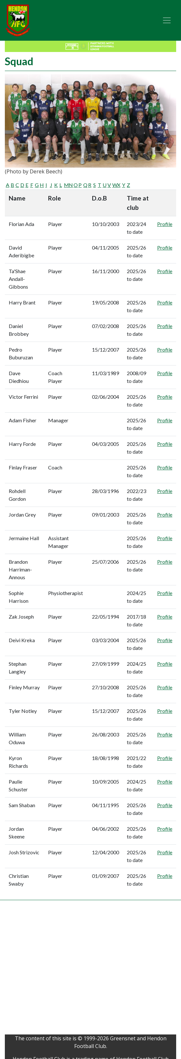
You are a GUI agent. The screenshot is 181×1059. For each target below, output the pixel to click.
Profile (164, 224)
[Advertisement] (65, 968)
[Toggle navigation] (167, 20)
